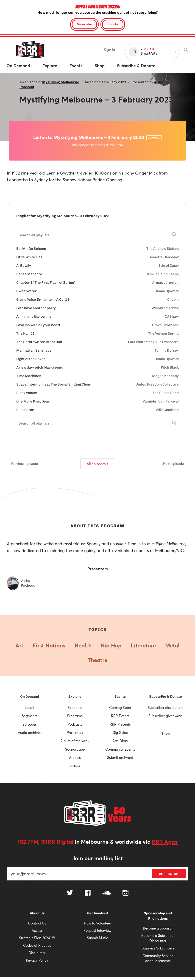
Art (19, 645)
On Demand (29, 696)
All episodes (97, 463)
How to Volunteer (97, 923)
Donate (112, 24)
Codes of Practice (37, 945)
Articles (75, 757)
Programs (74, 715)
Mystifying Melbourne (60, 82)
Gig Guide (120, 732)
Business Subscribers (158, 948)
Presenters (75, 732)
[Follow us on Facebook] (88, 893)
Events (120, 696)
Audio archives (29, 732)
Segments (29, 715)
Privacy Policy (37, 960)
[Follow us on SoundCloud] (106, 893)
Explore (74, 696)
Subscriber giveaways (165, 715)
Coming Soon (120, 707)
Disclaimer (37, 952)
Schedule (75, 707)
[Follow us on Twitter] (70, 893)
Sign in (109, 49)
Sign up (168, 874)
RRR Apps (165, 841)
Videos (75, 766)
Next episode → (175, 463)
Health (83, 645)
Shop (165, 733)
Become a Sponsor (158, 928)
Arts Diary (120, 740)
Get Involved (97, 913)
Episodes (29, 724)
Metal (172, 645)
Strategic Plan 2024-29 (37, 937)
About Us (37, 913)
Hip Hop (111, 645)
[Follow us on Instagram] (125, 893)
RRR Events (120, 715)
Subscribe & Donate (165, 696)
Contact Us (37, 923)
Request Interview (97, 930)
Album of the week (74, 740)
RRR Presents (120, 724)
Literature (143, 645)
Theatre (97, 660)
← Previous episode (22, 463)
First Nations (49, 645)
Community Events (120, 749)
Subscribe (84, 24)
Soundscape (75, 749)
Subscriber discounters (165, 707)
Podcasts (75, 724)
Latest (29, 707)
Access (37, 930)
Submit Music (97, 937)
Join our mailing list (97, 858)
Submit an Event (120, 757)
